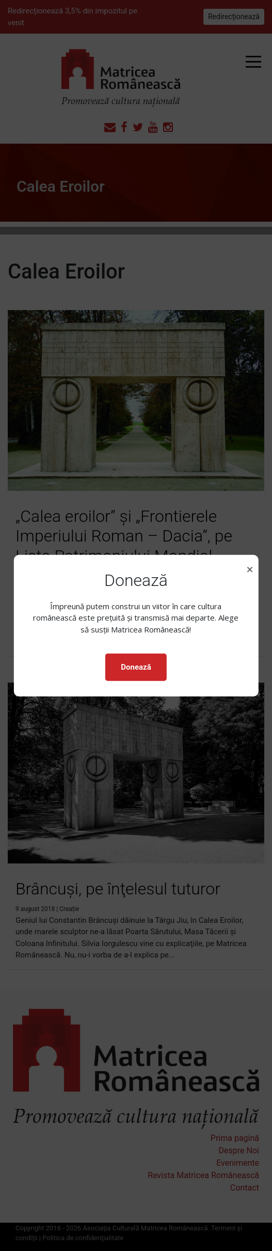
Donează (136, 667)
